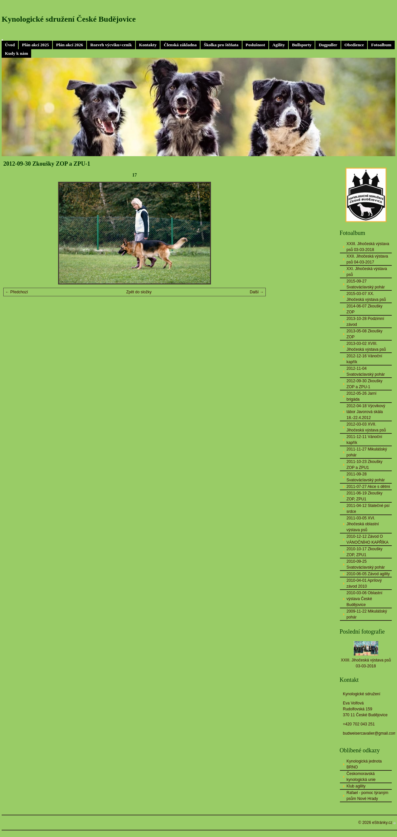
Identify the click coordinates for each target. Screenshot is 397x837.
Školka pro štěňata (221, 44)
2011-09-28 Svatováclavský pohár (365, 477)
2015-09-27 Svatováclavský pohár (365, 284)
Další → (257, 292)
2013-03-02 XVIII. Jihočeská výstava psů (366, 346)
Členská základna (180, 44)
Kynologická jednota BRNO (364, 764)
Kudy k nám (16, 53)
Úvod (10, 44)
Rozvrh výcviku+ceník (111, 44)
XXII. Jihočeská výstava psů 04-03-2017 (367, 259)
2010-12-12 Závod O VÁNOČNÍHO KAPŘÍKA (367, 539)
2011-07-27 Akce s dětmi (368, 486)
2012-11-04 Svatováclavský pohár (365, 371)
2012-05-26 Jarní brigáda (361, 396)
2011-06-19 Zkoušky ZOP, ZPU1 (364, 496)
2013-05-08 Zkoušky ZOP (364, 334)
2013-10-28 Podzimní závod (365, 321)
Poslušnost (255, 44)
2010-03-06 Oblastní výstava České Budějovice (364, 599)
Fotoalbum (381, 44)
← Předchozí (16, 292)
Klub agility (356, 786)
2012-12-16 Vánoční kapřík (364, 359)
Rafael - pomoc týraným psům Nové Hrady (367, 795)
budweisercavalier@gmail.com (369, 733)
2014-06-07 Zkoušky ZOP (364, 309)
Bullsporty (301, 44)
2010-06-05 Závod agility (368, 574)
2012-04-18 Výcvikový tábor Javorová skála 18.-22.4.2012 (365, 412)
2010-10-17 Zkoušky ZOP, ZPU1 (364, 552)
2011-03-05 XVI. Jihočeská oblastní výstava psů (362, 524)
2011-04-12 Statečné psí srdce (367, 508)
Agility (278, 44)
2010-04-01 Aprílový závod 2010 (364, 583)
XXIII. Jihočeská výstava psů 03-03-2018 (367, 246)
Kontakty (148, 44)
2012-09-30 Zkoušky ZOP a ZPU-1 (364, 384)
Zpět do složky (139, 292)
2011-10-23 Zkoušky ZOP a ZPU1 (364, 464)
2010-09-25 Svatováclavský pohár (365, 564)
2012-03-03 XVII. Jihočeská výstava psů (366, 427)
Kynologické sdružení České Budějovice (69, 19)
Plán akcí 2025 (35, 44)
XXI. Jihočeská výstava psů (366, 271)
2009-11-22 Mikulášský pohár (366, 614)
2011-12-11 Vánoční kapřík (364, 439)
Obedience (354, 44)
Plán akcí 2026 (69, 44)
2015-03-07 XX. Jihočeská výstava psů (366, 296)
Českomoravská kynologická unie (361, 776)
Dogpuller (328, 44)
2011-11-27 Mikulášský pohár (366, 452)
